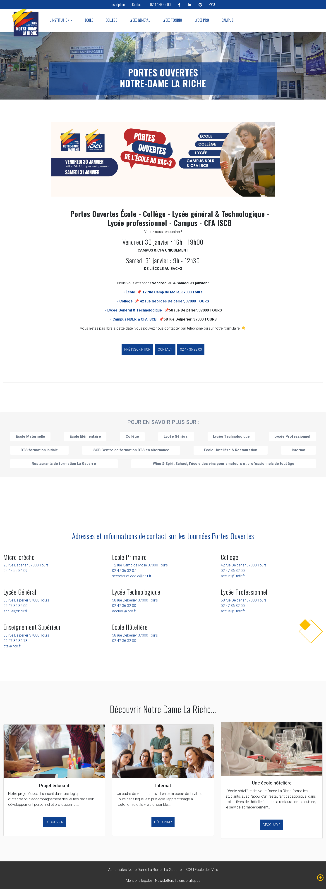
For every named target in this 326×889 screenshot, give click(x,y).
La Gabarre (173, 870)
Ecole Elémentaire (85, 436)
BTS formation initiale (39, 450)
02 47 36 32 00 (160, 4)
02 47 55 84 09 (15, 570)
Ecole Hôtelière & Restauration (230, 450)
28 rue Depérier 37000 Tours (25, 565)
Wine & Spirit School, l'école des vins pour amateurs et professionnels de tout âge (223, 463)
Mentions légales (139, 880)
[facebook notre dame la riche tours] (179, 4)
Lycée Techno (172, 20)
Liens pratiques (188, 880)
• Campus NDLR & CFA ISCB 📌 (137, 319)
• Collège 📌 (163, 301)
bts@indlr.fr (12, 646)
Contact (137, 4)
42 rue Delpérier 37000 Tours (243, 565)
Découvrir (54, 822)
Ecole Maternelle (30, 436)
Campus (227, 20)
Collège (111, 20)
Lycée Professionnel (292, 436)
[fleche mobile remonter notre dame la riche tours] (320, 877)
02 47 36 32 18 (15, 641)
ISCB (188, 870)
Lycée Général (139, 20)
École (89, 20)
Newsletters (164, 880)
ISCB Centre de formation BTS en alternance (131, 450)
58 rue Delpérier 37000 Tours (26, 600)
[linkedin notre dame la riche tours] (189, 4)
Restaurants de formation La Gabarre (64, 463)
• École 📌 (163, 292)
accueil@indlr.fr (233, 576)
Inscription (118, 4)
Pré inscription (137, 349)
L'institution (60, 20)
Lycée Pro (202, 20)
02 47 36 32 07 (124, 570)
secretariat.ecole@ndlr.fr (131, 576)
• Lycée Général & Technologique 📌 (137, 310)
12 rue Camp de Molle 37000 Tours (140, 565)
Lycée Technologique (231, 436)
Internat (298, 450)
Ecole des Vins (206, 870)
